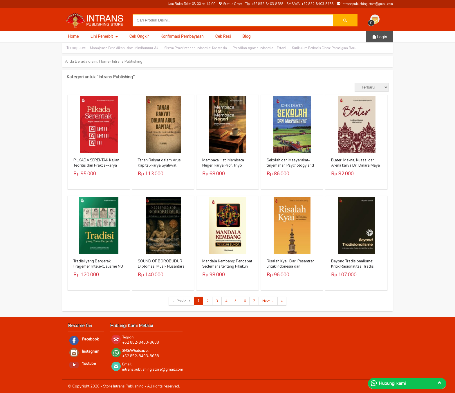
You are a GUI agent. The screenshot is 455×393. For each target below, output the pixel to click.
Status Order (230, 4)
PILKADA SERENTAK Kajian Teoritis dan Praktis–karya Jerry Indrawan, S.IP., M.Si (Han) (96, 168)
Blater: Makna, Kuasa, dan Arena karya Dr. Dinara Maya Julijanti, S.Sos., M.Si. (355, 165)
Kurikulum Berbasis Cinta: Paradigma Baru (324, 48)
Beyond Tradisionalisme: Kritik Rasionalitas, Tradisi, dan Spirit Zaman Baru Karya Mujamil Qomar (355, 269)
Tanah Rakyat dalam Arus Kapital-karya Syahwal (159, 163)
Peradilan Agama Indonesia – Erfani (259, 48)
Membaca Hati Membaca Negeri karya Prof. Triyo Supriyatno (223, 165)
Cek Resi (223, 36)
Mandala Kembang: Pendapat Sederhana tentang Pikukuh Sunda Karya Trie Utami (227, 266)
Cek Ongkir (139, 36)
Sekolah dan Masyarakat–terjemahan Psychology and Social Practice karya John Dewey (290, 168)
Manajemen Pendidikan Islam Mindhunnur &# (124, 48)
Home (73, 36)
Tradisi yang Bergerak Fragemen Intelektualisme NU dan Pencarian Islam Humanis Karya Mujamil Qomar (98, 269)
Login (379, 37)
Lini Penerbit (104, 36)
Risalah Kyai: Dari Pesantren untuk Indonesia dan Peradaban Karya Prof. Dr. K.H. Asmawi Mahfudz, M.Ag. (291, 269)
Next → (268, 301)
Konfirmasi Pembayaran (182, 36)
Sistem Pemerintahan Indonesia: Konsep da (195, 48)
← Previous (181, 301)
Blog (247, 36)
